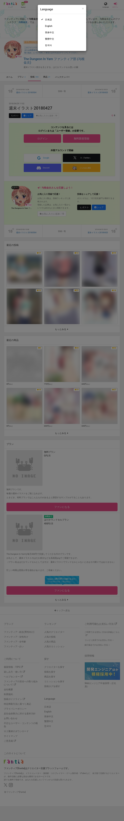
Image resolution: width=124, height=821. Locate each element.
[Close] (83, 8)
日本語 (48, 19)
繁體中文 (49, 39)
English (48, 26)
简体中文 (49, 32)
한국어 (48, 45)
